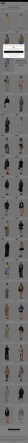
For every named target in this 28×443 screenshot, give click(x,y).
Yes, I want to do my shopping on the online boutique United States (14, 51)
